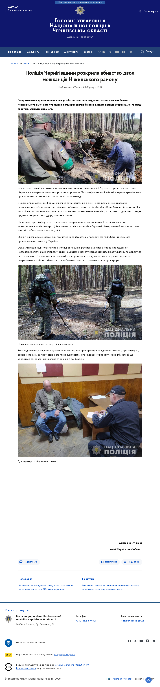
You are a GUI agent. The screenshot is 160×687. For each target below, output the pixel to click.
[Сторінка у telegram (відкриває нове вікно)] (130, 52)
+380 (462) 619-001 (86, 621)
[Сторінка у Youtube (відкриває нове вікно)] (117, 52)
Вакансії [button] (88, 52)
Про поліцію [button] (14, 52)
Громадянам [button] (51, 52)
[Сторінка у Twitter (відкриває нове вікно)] (110, 52)
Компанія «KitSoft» (122, 679)
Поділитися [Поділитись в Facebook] (111, 562)
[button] (17, 610)
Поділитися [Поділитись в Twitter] (133, 562)
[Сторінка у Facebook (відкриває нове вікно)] (104, 52)
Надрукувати (30, 562)
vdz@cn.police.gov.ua (132, 621)
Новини (27, 64)
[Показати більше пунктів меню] (99, 52)
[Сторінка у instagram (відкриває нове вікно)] (124, 52)
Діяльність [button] (33, 52)
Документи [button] (71, 52)
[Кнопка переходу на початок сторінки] (148, 680)
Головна (14, 64)
